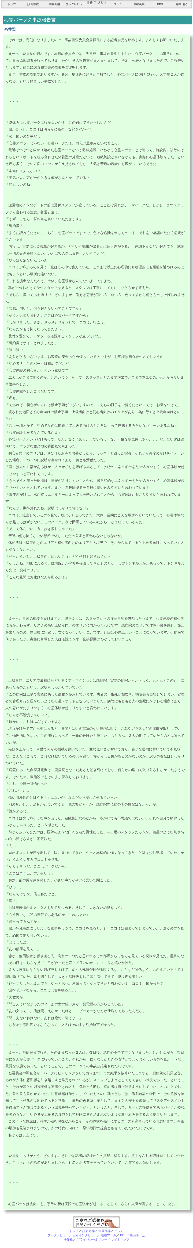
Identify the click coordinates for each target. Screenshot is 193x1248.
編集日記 (181, 4)
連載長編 (54, 4)
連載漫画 (139, 4)
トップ (11, 4)
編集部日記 (137, 1235)
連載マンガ (108, 1235)
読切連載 (33, 4)
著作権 (68, 1239)
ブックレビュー (75, 4)
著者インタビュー (85, 1235)
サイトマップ (120, 1239)
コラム (117, 4)
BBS (160, 4)
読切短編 (88, 1231)
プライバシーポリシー (92, 1239)
